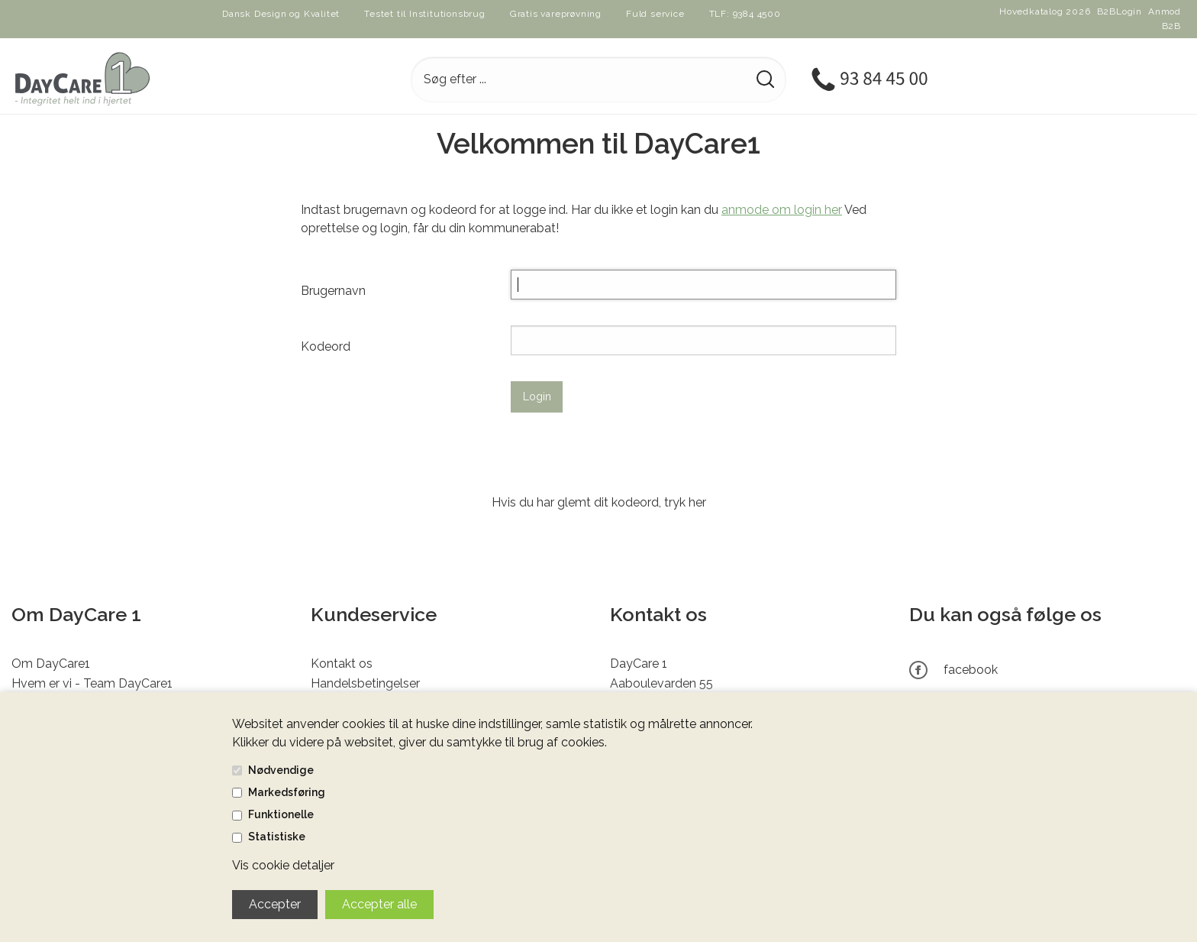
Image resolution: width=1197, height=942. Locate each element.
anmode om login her (781, 209)
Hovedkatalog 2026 (1045, 11)
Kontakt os (342, 663)
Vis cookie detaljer (283, 865)
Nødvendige (281, 770)
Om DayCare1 (50, 663)
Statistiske (276, 836)
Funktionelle (281, 814)
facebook (971, 669)
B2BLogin (1119, 11)
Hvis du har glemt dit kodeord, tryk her (599, 502)
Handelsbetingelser (365, 683)
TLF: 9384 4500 (745, 13)
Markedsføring (286, 792)
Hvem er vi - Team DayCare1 (92, 683)
